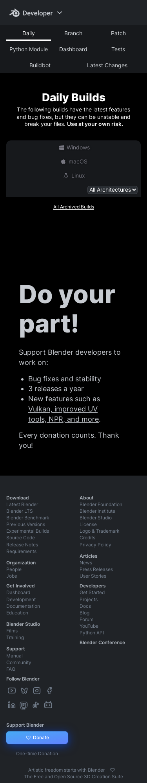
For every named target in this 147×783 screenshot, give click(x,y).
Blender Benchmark (27, 518)
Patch (118, 33)
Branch (73, 33)
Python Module (28, 49)
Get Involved (20, 586)
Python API (92, 633)
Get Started (92, 592)
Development (21, 599)
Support (15, 649)
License (88, 524)
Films (12, 631)
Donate (37, 737)
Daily (28, 33)
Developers (93, 586)
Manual (14, 656)
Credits (87, 538)
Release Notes (22, 545)
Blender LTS (19, 511)
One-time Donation (37, 753)
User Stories (93, 576)
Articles (89, 556)
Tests (118, 49)
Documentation (23, 606)
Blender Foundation (101, 504)
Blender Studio (96, 518)
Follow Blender (23, 679)
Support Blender (25, 725)
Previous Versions (25, 524)
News (86, 563)
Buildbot (40, 65)
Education (17, 613)
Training (15, 637)
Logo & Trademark (100, 531)
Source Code (20, 538)
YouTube (89, 626)
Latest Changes (107, 65)
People (14, 569)
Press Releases (96, 569)
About (87, 498)
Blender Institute (97, 511)
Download (17, 498)
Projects (89, 599)
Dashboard (73, 49)
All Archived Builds (73, 207)
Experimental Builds (27, 531)
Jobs (11, 576)
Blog (84, 613)
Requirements (21, 551)
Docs (85, 606)
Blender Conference (102, 642)
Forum (86, 619)
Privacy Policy (95, 545)
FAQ (10, 669)
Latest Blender (22, 504)
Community (18, 662)
